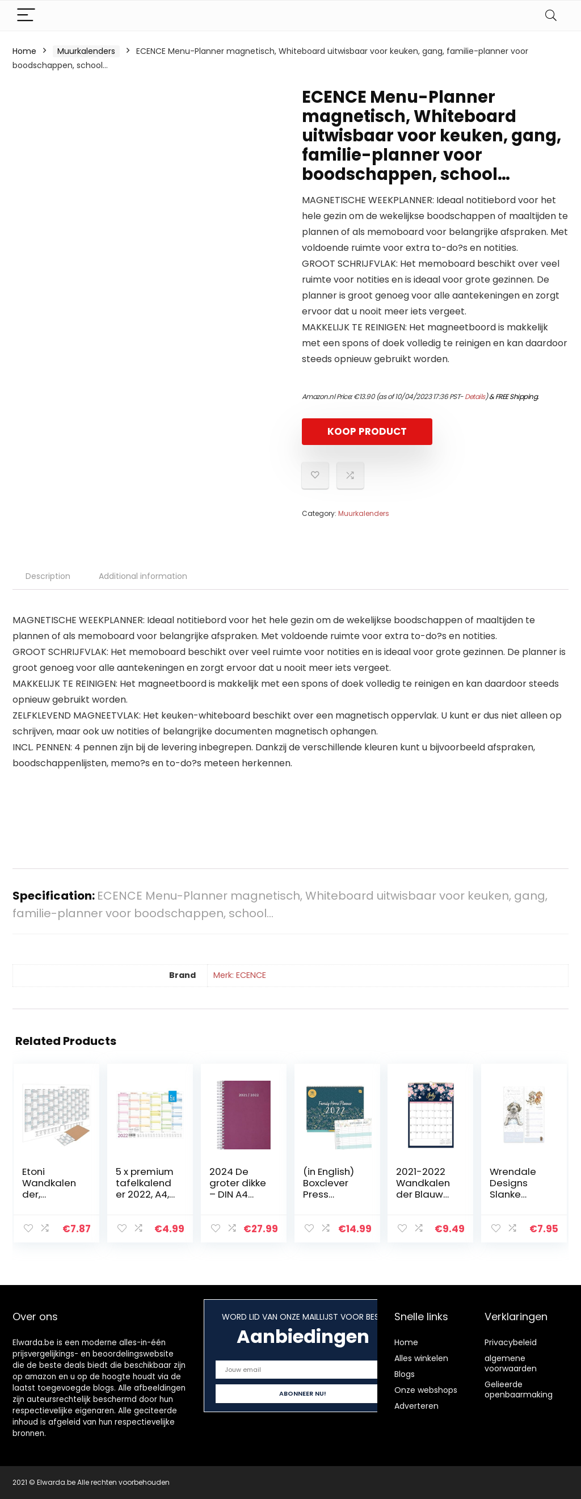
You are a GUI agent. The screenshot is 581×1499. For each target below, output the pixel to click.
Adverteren (416, 1406)
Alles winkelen (421, 1358)
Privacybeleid (511, 1342)
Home (24, 51)
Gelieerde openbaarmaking (519, 1389)
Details (475, 396)
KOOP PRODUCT (367, 431)
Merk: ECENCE (239, 975)
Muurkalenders (86, 51)
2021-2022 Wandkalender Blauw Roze (423, 1188)
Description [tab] (48, 576)
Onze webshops (425, 1390)
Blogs (404, 1374)
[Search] (551, 16)
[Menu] (26, 16)
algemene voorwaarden (511, 1363)
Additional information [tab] (143, 576)
